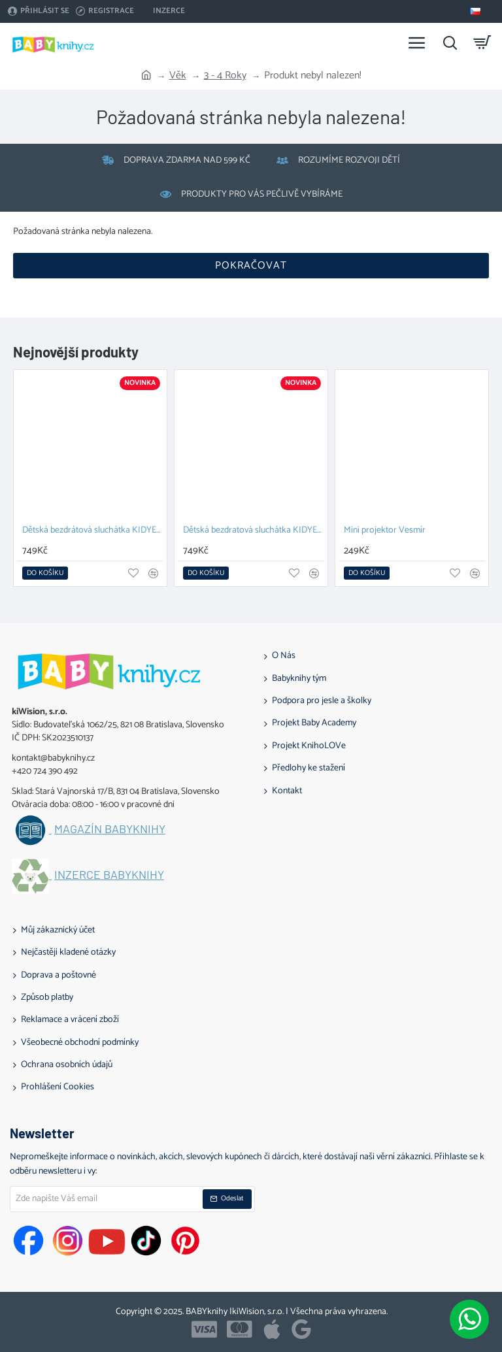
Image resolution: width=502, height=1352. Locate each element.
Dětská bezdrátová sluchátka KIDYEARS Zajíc (92, 531)
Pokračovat (251, 265)
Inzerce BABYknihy (109, 875)
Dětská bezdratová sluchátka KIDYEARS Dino (253, 531)
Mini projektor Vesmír (385, 531)
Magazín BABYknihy (109, 829)
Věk (177, 75)
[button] (45, 573)
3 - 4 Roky (225, 75)
